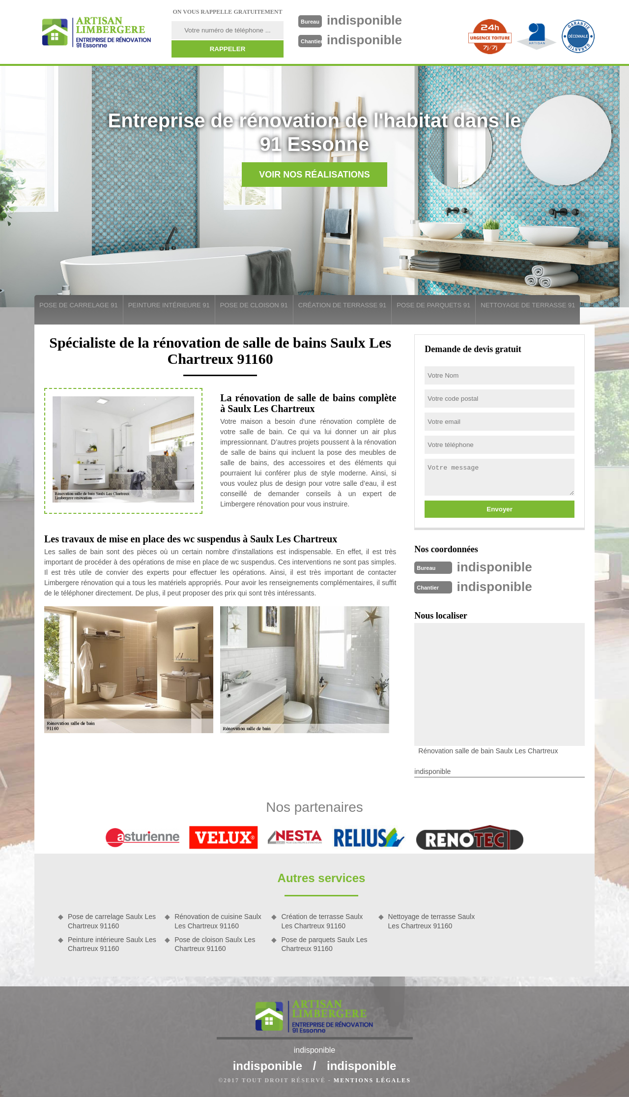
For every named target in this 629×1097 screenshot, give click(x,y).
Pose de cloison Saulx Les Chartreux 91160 (214, 944)
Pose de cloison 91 (254, 305)
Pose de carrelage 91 (78, 305)
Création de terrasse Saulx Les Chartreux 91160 (322, 921)
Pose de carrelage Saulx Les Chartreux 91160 (112, 921)
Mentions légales (372, 1080)
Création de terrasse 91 (342, 305)
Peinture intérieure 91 (169, 305)
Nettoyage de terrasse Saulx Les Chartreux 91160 (431, 921)
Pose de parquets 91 (433, 305)
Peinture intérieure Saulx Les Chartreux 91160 (112, 944)
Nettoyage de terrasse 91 (528, 305)
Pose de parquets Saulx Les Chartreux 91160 (324, 944)
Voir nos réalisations (314, 174)
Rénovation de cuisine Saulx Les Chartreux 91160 (217, 921)
